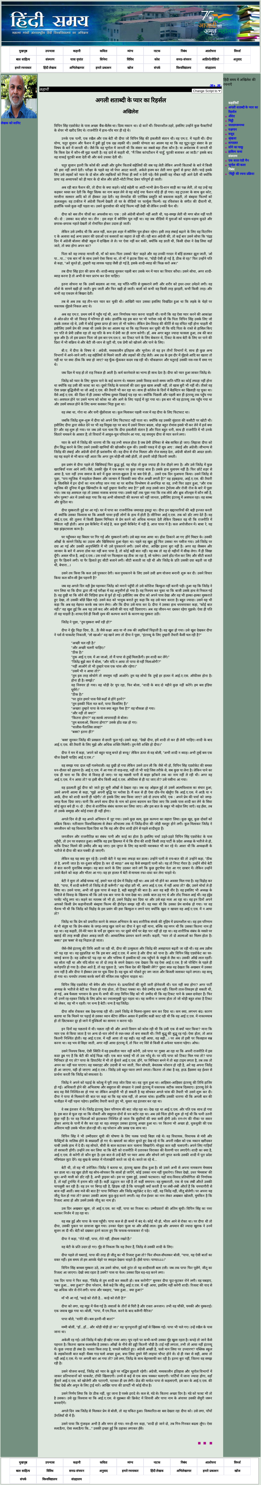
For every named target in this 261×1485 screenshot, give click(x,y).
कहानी (76, 51)
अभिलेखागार (76, 68)
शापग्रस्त (233, 143)
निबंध (184, 51)
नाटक (157, 51)
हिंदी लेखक (50, 68)
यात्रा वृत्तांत (76, 59)
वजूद (231, 134)
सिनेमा (103, 59)
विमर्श (237, 51)
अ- (219, 85)
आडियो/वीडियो (210, 59)
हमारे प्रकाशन (103, 68)
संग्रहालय (210, 68)
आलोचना (210, 51)
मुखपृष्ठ (23, 51)
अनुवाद (237, 59)
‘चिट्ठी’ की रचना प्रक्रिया (241, 174)
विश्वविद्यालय (183, 68)
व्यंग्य (130, 51)
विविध (130, 59)
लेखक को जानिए (10, 123)
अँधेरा (231, 116)
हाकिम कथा (235, 151)
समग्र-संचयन (183, 59)
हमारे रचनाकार (23, 68)
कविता (103, 51)
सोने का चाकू (235, 147)
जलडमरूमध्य (236, 125)
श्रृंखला (232, 138)
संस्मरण (49, 59)
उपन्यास (50, 51)
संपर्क (157, 68)
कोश (157, 59)
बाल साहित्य (23, 59)
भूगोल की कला (237, 165)
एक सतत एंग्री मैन (238, 160)
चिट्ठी (230, 120)
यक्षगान (232, 129)
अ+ (213, 85)
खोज (130, 68)
